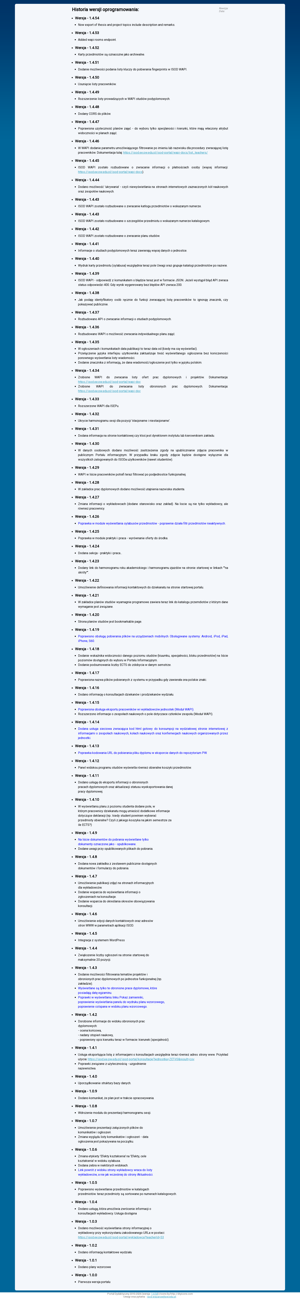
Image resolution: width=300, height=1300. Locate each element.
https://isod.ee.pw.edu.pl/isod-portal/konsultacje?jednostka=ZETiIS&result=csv (141, 1059)
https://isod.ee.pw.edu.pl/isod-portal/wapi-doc (109, 382)
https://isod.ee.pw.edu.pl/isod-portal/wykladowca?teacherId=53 (121, 1237)
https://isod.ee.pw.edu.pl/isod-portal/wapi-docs (110, 172)
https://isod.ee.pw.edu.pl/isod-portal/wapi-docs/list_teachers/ (165, 152)
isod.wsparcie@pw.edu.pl (161, 1296)
